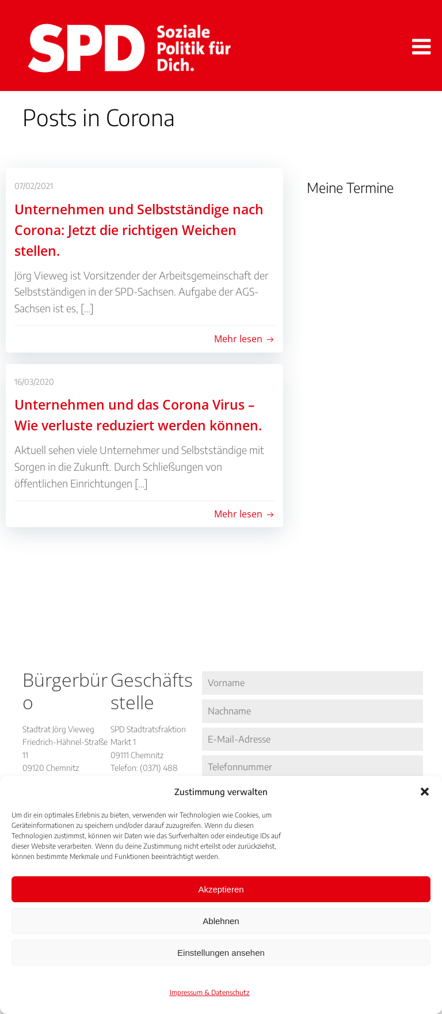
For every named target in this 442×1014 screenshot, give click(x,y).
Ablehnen (221, 921)
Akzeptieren (220, 889)
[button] (424, 791)
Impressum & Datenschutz (210, 992)
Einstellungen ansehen (221, 953)
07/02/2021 (33, 186)
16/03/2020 (34, 382)
